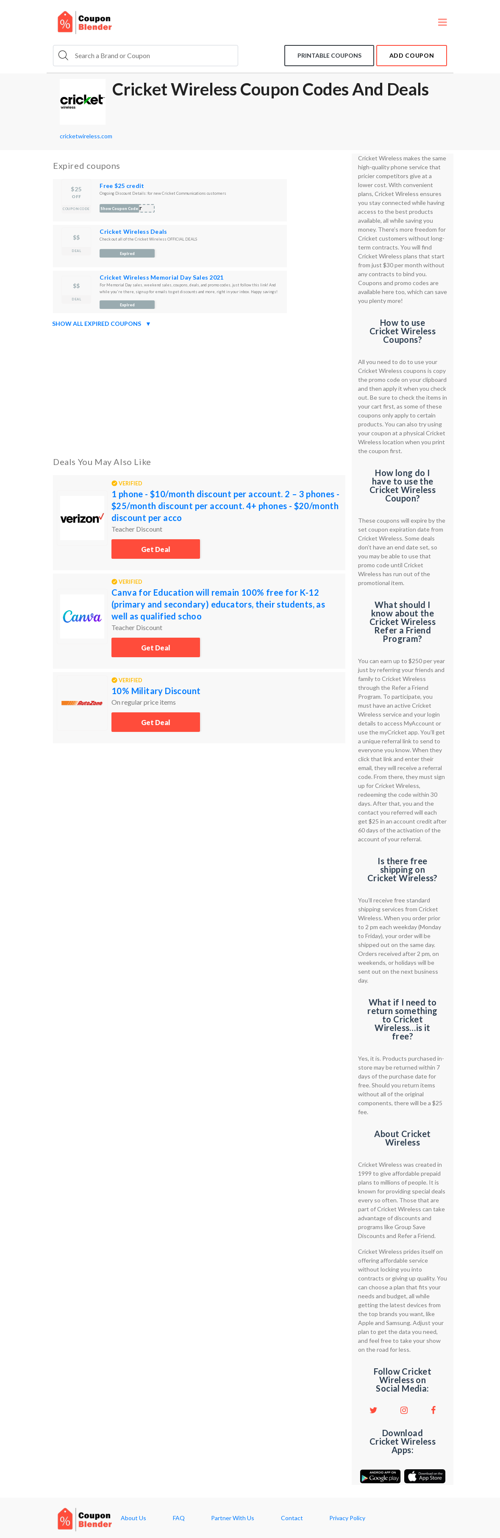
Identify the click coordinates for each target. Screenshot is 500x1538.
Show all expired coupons (101, 323)
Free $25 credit (122, 185)
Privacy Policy (347, 1518)
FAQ (179, 1518)
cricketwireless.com (86, 136)
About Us (133, 1518)
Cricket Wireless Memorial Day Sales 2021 (161, 277)
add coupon (411, 55)
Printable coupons (329, 55)
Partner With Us (232, 1518)
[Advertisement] (199, 390)
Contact (292, 1518)
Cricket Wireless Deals (133, 231)
